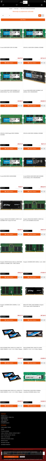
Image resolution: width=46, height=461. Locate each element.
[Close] (11, 457)
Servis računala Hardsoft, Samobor (8, 434)
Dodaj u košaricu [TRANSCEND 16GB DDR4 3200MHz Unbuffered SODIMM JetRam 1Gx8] (32, 405)
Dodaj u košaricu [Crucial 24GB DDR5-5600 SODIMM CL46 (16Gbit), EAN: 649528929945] (32, 105)
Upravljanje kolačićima (5, 444)
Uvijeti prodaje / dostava (6, 427)
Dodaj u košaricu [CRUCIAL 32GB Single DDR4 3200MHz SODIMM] (9, 148)
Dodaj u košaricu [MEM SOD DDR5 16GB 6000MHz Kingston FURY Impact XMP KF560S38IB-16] (32, 320)
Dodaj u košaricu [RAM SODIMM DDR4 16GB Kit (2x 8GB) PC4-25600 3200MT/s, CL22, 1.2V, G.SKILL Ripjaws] (9, 363)
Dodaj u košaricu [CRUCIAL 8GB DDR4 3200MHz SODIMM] (32, 148)
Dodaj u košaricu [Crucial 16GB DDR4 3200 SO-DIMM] (9, 62)
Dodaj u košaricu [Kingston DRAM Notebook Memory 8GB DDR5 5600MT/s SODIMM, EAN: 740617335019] (9, 277)
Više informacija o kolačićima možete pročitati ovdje (14, 454)
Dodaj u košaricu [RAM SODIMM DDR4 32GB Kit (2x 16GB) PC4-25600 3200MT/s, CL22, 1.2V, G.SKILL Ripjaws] (9, 405)
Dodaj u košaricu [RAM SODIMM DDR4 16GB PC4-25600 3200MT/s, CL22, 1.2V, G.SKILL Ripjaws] (32, 363)
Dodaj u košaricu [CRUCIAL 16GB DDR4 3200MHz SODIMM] (32, 62)
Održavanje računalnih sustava (7, 438)
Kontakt (2, 429)
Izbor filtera (22, 19)
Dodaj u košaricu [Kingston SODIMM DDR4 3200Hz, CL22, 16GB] (32, 277)
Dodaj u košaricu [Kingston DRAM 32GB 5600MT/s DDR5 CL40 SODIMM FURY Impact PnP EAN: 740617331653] (9, 234)
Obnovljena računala (5, 442)
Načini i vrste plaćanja (5, 436)
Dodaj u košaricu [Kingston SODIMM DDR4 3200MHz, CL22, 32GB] (9, 320)
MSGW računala (4, 440)
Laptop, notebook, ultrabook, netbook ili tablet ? (10, 433)
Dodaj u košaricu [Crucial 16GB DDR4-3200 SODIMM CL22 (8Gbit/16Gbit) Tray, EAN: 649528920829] (9, 105)
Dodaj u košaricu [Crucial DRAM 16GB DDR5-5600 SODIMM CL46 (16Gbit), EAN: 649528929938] (32, 191)
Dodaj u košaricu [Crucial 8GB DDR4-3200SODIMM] (9, 191)
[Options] (22, 457)
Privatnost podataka (5, 431)
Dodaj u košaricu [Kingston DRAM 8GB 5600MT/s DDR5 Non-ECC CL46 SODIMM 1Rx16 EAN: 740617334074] (32, 234)
